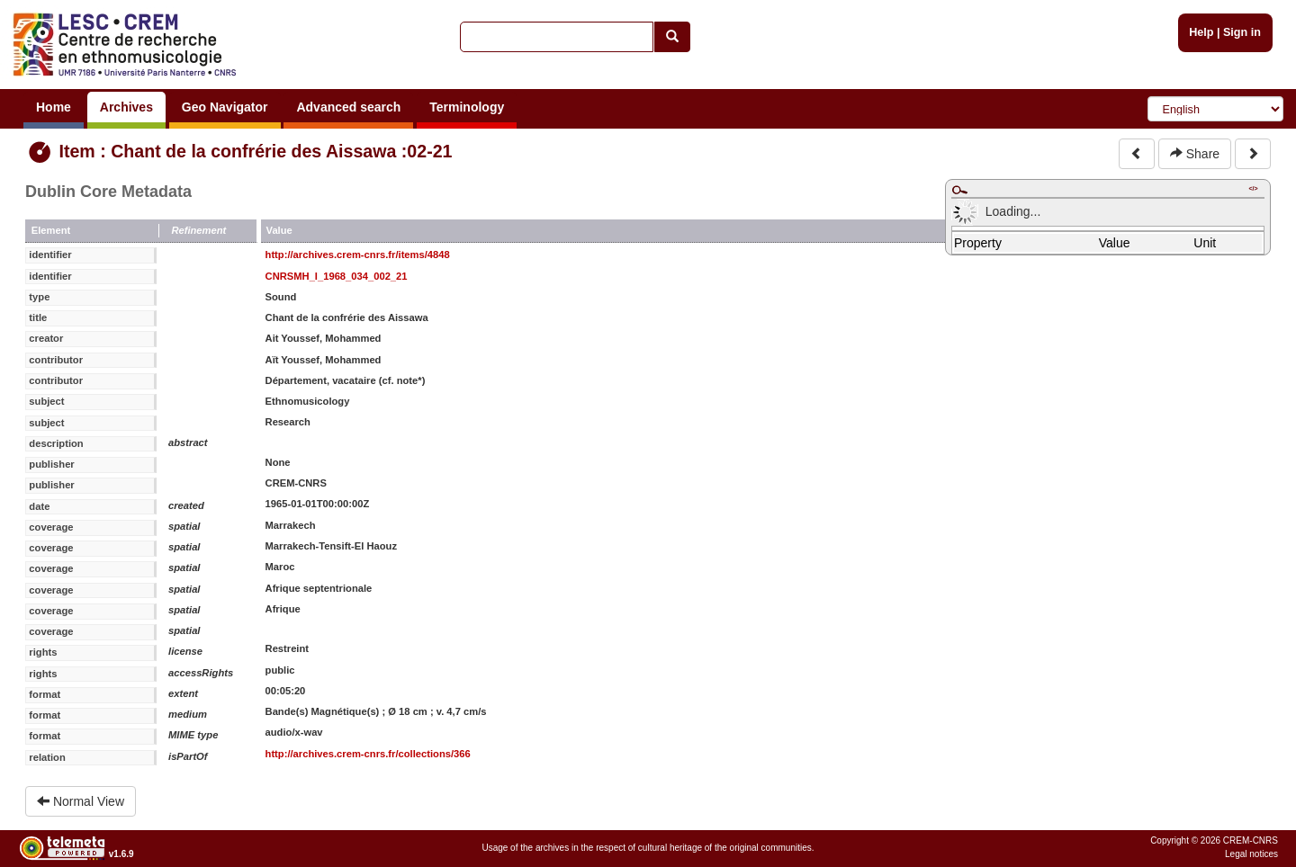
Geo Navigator (225, 107)
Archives (126, 107)
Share (1195, 154)
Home (53, 107)
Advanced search (348, 107)
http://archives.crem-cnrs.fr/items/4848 (358, 254)
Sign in (1242, 32)
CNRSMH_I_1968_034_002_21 (337, 276)
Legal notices (1251, 854)
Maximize (959, 189)
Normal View (80, 801)
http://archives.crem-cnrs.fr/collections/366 (368, 753)
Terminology (466, 107)
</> (1252, 188)
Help (1201, 32)
